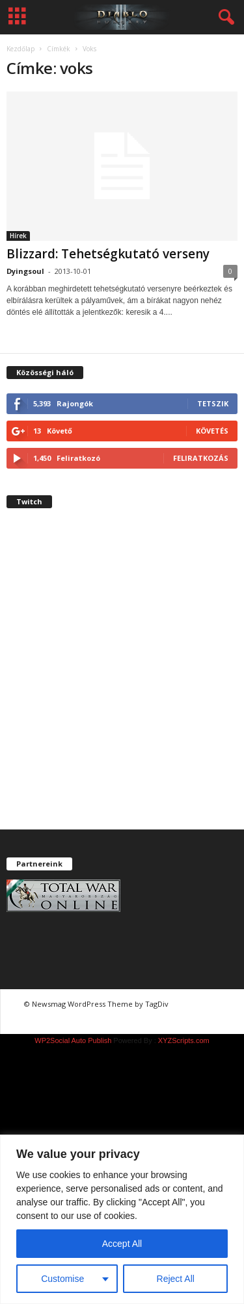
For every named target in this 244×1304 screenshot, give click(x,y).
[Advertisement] (122, 680)
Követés (212, 431)
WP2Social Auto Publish (72, 1040)
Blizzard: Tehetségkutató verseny (108, 253)
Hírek (18, 235)
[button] (224, 17)
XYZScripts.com (184, 1040)
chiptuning (195, 1004)
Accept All (122, 1243)
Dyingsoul (25, 271)
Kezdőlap (20, 48)
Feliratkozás (200, 458)
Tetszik (212, 403)
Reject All (176, 1278)
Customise (62, 1278)
